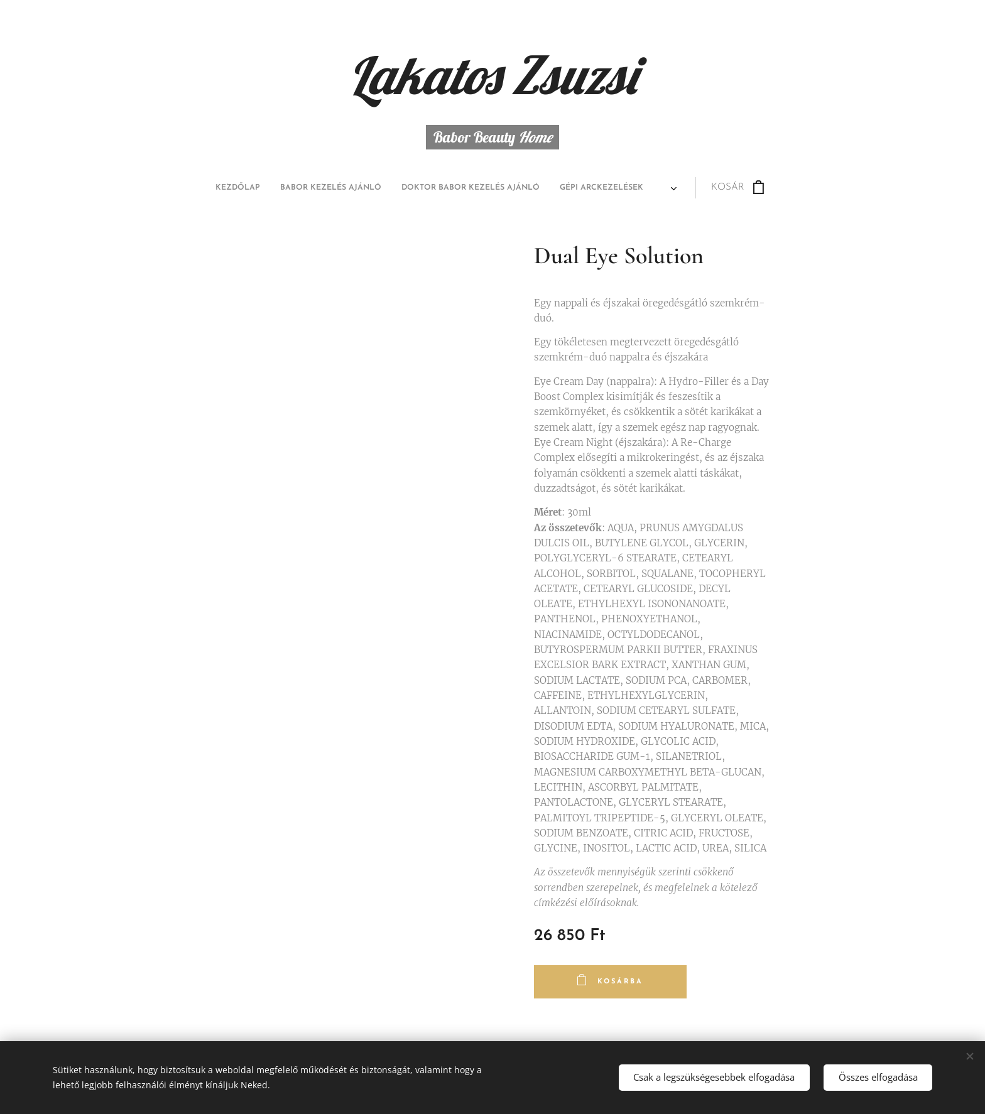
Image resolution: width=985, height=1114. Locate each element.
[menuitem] (379, 187)
